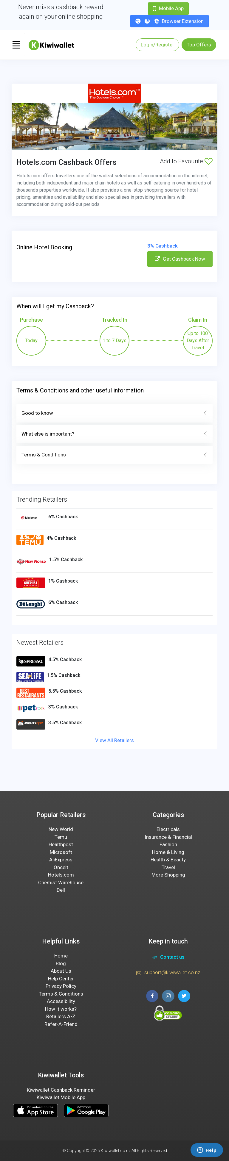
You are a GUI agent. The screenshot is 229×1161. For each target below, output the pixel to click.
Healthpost (61, 844)
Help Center (61, 979)
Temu (61, 837)
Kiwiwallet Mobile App (61, 1097)
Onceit (61, 867)
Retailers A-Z (60, 1016)
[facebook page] (152, 996)
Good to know (114, 413)
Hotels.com (61, 875)
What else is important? (114, 434)
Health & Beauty (168, 860)
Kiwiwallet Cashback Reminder (61, 1090)
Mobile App (168, 8)
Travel (168, 867)
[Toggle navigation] (16, 45)
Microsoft (61, 852)
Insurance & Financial (168, 837)
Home (61, 956)
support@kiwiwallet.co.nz (168, 973)
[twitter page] (184, 996)
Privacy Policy (61, 986)
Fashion (168, 844)
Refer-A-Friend (61, 1024)
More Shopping (168, 875)
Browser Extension (169, 21)
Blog (61, 963)
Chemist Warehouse (60, 882)
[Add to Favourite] (209, 161)
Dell (61, 890)
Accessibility (61, 1001)
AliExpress (60, 860)
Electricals (168, 829)
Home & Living (168, 852)
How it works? (61, 1009)
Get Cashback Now (180, 259)
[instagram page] (168, 996)
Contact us (168, 958)
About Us (61, 971)
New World (61, 829)
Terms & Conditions (114, 455)
